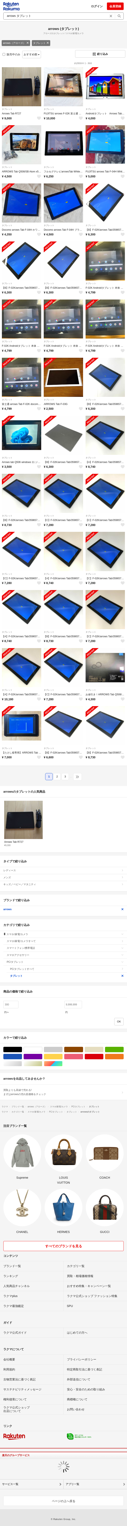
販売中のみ (11, 54)
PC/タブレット (65, 961)
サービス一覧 (10, 1484)
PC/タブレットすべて (67, 969)
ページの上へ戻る (63, 1501)
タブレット (41, 43)
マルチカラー (62, 1063)
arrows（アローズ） (16, 43)
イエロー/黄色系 (62, 1056)
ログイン (97, 6)
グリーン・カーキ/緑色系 (123, 1049)
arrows (63, 909)
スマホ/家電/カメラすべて (65, 941)
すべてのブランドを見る (63, 1246)
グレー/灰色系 (62, 1049)
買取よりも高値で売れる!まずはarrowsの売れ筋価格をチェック (63, 1092)
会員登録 (115, 6)
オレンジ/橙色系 (123, 1056)
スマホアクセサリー (65, 955)
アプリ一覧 (72, 1484)
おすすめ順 (32, 54)
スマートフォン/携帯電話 (65, 948)
